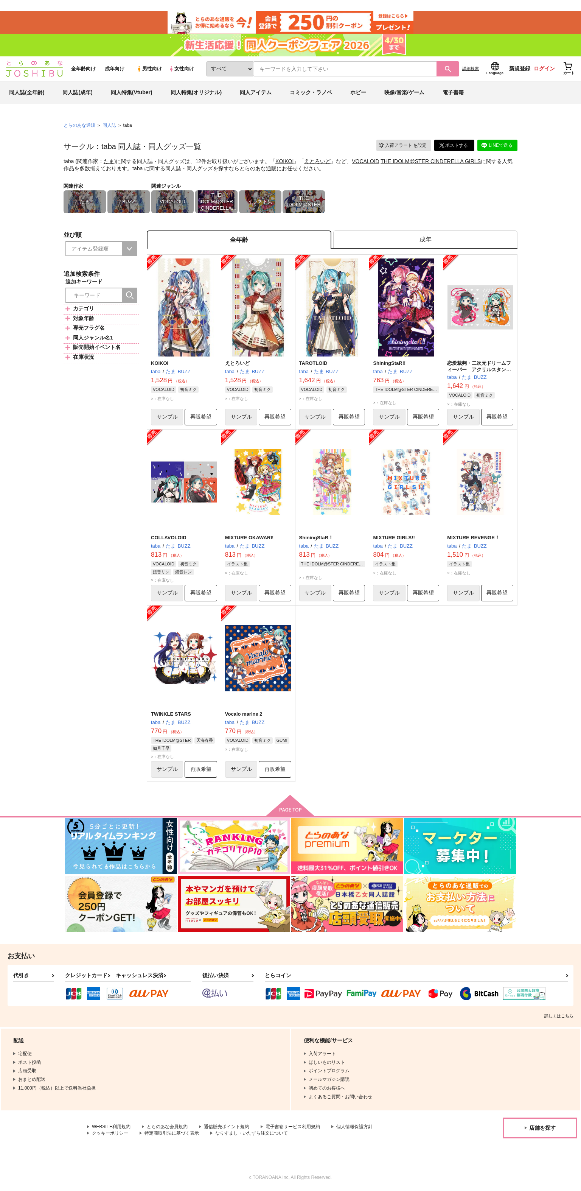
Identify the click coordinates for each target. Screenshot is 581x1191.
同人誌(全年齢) (26, 92)
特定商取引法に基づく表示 (171, 1133)
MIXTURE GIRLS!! (394, 537)
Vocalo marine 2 (244, 714)
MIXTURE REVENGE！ (473, 537)
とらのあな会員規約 (167, 1126)
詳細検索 (470, 68)
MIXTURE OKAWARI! (249, 537)
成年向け (114, 69)
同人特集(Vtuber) (131, 92)
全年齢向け (83, 69)
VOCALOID (365, 161)
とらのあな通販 (79, 125)
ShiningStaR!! (389, 363)
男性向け (149, 69)
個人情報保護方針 (354, 1126)
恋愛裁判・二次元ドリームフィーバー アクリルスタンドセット (479, 369)
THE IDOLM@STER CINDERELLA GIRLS (431, 161)
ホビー (358, 92)
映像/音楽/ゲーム (404, 92)
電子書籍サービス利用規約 (293, 1126)
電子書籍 (453, 92)
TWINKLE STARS (171, 714)
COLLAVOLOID (168, 537)
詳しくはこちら (558, 1016)
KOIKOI (284, 161)
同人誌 (109, 125)
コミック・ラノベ (311, 92)
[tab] (425, 239)
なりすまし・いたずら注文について (251, 1133)
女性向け (181, 69)
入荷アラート (402, 145)
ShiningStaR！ (316, 537)
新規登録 (519, 68)
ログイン (544, 68)
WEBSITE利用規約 (111, 1126)
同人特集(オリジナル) (196, 92)
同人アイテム (256, 92)
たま (109, 161)
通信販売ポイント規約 (226, 1126)
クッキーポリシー (110, 1133)
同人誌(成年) (77, 92)
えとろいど (317, 161)
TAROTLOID (313, 363)
